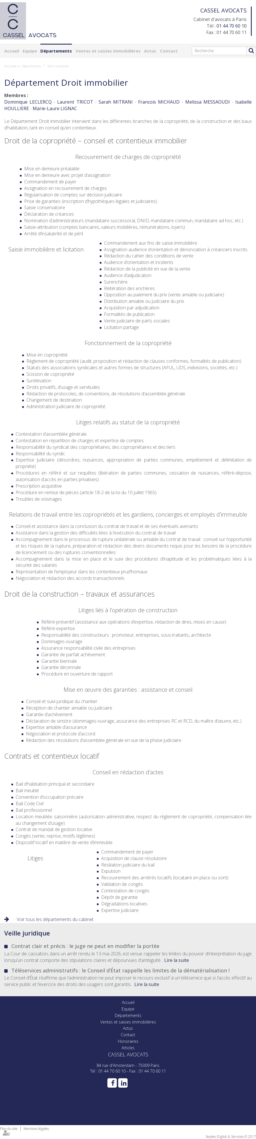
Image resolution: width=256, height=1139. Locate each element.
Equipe (30, 51)
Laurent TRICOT (75, 102)
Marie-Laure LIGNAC (55, 108)
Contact (169, 51)
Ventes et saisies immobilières (108, 51)
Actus (150, 51)
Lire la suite (176, 960)
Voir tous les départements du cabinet (55, 919)
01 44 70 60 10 (232, 26)
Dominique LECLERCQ (28, 102)
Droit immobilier (58, 66)
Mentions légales (36, 1128)
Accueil (11, 51)
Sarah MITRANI (116, 102)
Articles (128, 1047)
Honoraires (128, 1041)
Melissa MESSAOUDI (207, 102)
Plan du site (9, 1128)
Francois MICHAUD (159, 102)
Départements (56, 51)
